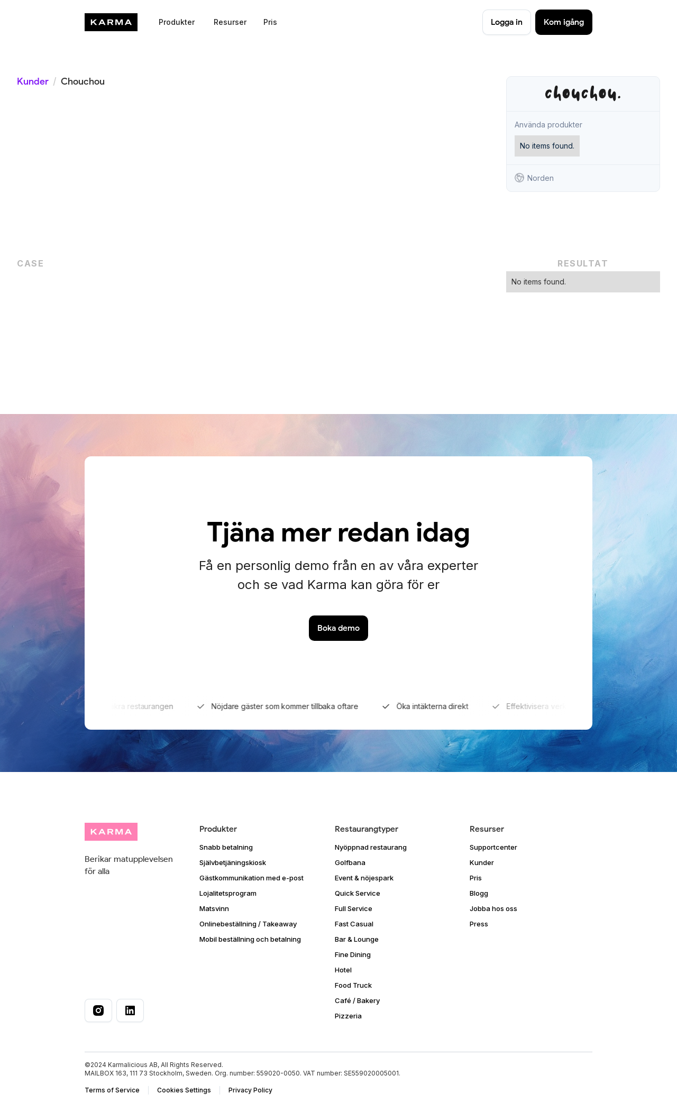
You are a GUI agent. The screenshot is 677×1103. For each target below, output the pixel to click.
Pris (270, 21)
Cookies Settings (184, 1090)
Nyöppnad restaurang (371, 847)
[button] (175, 22)
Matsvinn (214, 908)
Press (479, 924)
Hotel (343, 970)
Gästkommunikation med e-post (251, 878)
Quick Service (357, 893)
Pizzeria (348, 1016)
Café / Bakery (357, 1000)
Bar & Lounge (357, 939)
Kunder (33, 81)
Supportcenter (493, 847)
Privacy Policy (250, 1090)
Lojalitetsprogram (228, 893)
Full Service (353, 908)
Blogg (479, 893)
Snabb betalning (226, 847)
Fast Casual (354, 924)
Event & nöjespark (364, 878)
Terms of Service (112, 1090)
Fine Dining (353, 954)
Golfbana (350, 862)
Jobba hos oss (493, 908)
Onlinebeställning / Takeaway (248, 924)
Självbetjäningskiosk (232, 862)
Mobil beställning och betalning (250, 939)
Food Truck (353, 985)
